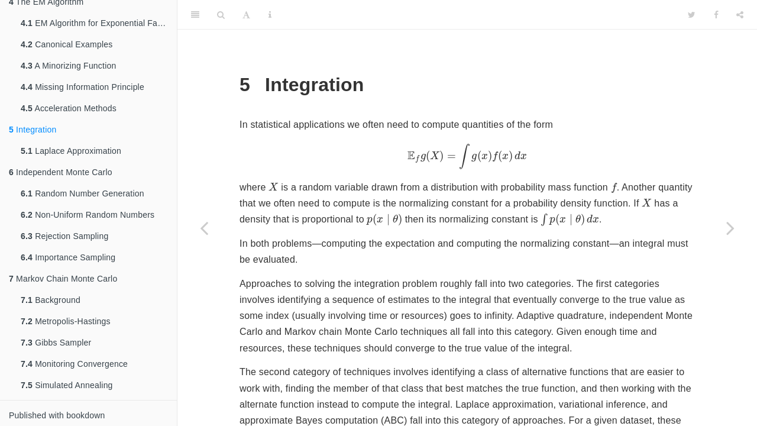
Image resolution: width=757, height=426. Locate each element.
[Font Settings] (246, 15)
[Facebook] (716, 15)
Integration (32, 129)
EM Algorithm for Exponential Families (99, 23)
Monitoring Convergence (74, 364)
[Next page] (730, 228)
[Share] (739, 15)
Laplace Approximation (71, 151)
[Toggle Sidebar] (195, 15)
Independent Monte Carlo (60, 172)
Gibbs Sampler (56, 342)
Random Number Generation (82, 193)
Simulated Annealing (67, 385)
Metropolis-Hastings (66, 321)
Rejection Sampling (64, 236)
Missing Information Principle (82, 87)
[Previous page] (204, 228)
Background (50, 300)
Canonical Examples (66, 44)
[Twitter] (691, 15)
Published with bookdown (57, 415)
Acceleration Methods (69, 108)
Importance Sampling (68, 257)
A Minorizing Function (68, 65)
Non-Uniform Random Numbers (87, 215)
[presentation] (467, 156)
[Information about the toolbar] (270, 15)
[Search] (221, 15)
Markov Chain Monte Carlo (63, 278)
